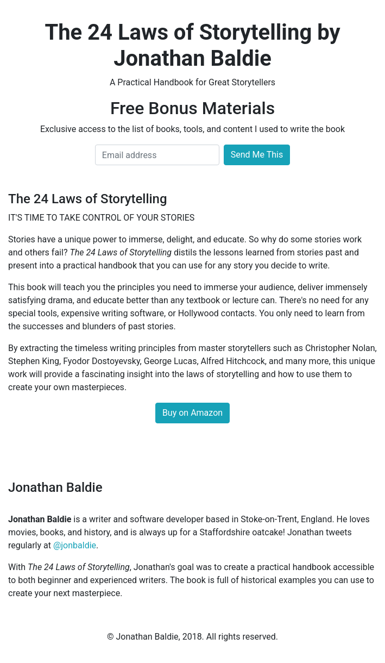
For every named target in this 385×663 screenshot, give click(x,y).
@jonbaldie (74, 545)
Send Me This (257, 154)
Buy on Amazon (192, 413)
